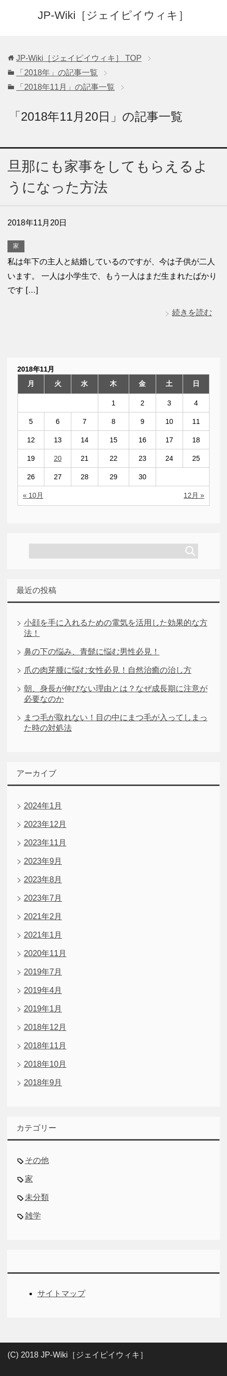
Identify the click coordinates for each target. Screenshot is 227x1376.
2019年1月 (43, 1008)
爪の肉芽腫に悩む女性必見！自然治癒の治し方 (108, 670)
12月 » (194, 495)
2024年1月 (43, 805)
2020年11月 (45, 953)
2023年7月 (43, 898)
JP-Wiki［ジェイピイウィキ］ (114, 15)
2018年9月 (43, 1082)
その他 (37, 1160)
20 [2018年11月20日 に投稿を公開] (58, 458)
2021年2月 (43, 916)
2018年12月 (45, 1027)
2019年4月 (43, 990)
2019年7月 (43, 972)
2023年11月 (45, 842)
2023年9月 (43, 861)
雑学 (33, 1215)
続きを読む (192, 312)
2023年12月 (45, 824)
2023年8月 (43, 879)
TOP (78, 58)
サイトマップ (61, 1293)
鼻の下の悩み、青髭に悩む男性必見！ (92, 651)
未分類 (37, 1197)
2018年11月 (45, 1045)
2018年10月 (45, 1064)
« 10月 (33, 495)
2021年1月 (43, 935)
